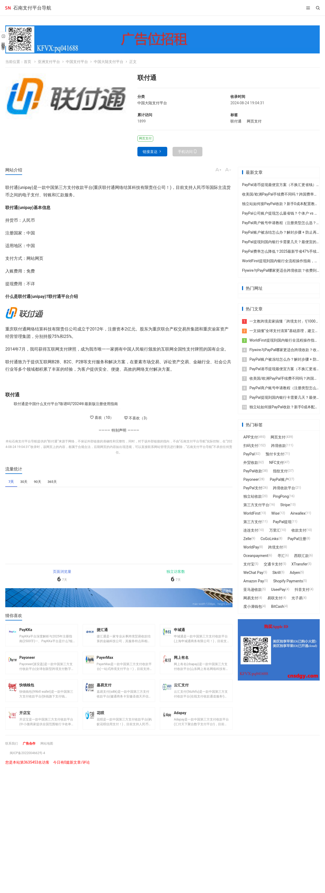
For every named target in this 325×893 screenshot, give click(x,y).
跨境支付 (275, 547)
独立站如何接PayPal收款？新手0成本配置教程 (280, 204)
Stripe (285, 505)
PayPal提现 (282, 522)
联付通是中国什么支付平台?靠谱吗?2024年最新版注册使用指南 (66, 404)
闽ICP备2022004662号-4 (30, 763)
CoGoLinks (269, 539)
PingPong (281, 496)
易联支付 (274, 598)
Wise (275, 513)
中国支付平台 (77, 62)
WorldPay (251, 547)
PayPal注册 (297, 539)
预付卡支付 (275, 454)
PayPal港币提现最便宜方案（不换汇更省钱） (279, 185)
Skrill (276, 572)
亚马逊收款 (252, 589)
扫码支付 (250, 445)
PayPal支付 (252, 488)
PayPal (249, 454)
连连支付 (250, 530)
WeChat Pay (253, 572)
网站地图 (52, 753)
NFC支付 (276, 462)
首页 (27, 62)
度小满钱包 (252, 606)
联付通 (236, 121)
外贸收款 (250, 462)
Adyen (295, 572)
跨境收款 (278, 445)
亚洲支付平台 (49, 62)
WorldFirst (251, 513)
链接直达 (150, 151)
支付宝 (248, 564)
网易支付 (250, 598)
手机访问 (185, 151)
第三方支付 (252, 522)
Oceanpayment (255, 556)
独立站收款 (252, 496)
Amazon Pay (253, 581)
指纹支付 (280, 471)
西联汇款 (301, 556)
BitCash (277, 606)
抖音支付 (302, 589)
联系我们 (12, 753)
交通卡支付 (273, 564)
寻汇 (281, 556)
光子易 (297, 598)
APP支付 (250, 437)
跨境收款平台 (284, 488)
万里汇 (274, 530)
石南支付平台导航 (32, 8)
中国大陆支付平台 (108, 62)
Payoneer (251, 479)
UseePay (278, 589)
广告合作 (32, 753)
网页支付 (254, 121)
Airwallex (297, 513)
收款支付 (298, 530)
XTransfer (299, 564)
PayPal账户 (279, 479)
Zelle (247, 539)
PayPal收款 (252, 471)
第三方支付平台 (256, 505)
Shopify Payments (288, 581)
